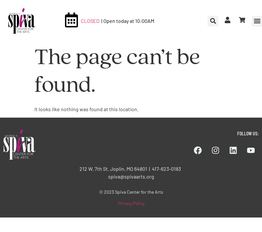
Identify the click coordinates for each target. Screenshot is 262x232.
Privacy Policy (131, 203)
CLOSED (90, 21)
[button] (213, 21)
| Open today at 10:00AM (127, 21)
